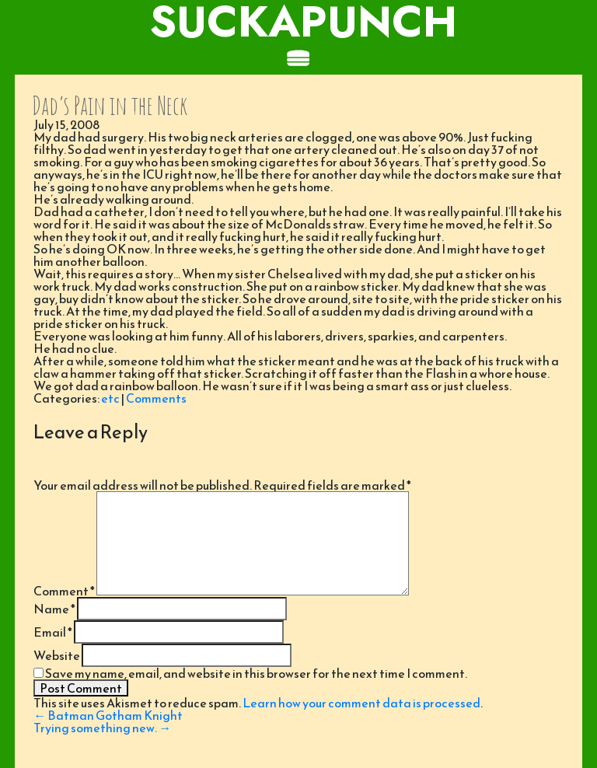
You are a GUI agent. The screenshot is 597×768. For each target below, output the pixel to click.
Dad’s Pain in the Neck (109, 105)
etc (110, 398)
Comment (64, 591)
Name (54, 608)
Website (56, 655)
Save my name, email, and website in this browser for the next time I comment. (256, 673)
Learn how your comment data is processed (361, 702)
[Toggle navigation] (298, 59)
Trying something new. (102, 727)
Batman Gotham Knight (108, 715)
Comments (156, 398)
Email (52, 632)
